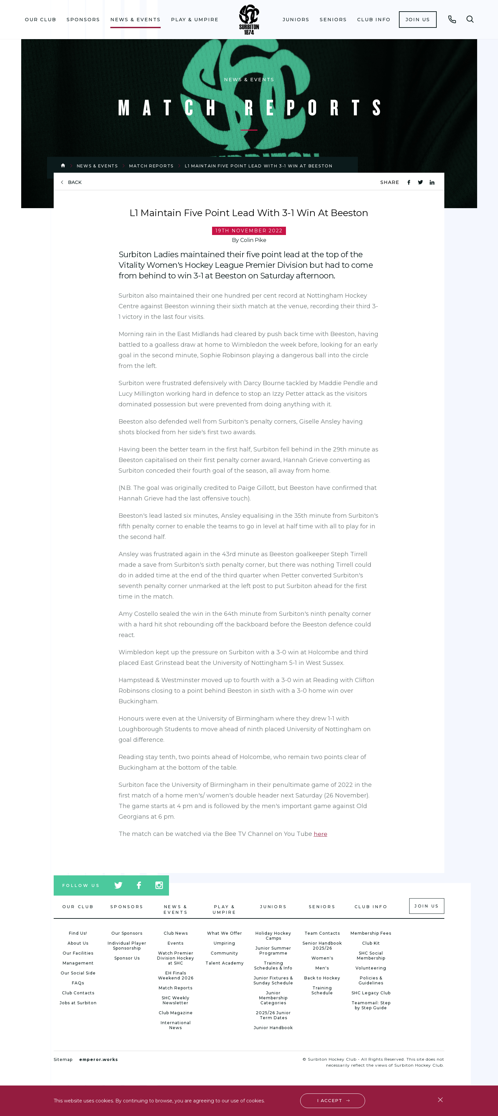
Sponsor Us (127, 958)
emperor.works (98, 1059)
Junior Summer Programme (273, 951)
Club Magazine (176, 1012)
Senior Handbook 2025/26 (322, 946)
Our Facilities (78, 953)
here (320, 834)
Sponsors (83, 20)
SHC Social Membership (371, 956)
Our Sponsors (126, 933)
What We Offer (224, 933)
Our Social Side (78, 972)
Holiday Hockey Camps (273, 936)
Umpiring (224, 943)
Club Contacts (78, 992)
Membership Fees (371, 933)
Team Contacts (322, 933)
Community (224, 953)
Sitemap (63, 1059)
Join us (418, 20)
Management (78, 963)
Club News (176, 933)
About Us (78, 943)
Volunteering (371, 968)
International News (176, 1025)
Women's (322, 958)
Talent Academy (224, 963)
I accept (330, 1100)
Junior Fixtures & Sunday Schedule (273, 980)
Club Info (374, 20)
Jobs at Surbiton (78, 1002)
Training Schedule (322, 990)
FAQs (78, 982)
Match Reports (151, 165)
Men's (322, 968)
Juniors (296, 20)
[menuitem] (40, 19)
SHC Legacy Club (371, 992)
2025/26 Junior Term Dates (273, 1015)
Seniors (333, 20)
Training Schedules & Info (273, 965)
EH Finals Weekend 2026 (176, 975)
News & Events (135, 20)
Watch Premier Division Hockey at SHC (175, 958)
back (75, 182)
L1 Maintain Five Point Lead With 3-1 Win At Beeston (259, 165)
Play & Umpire (195, 20)
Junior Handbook (273, 1027)
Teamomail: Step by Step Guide (371, 1005)
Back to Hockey (322, 977)
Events (176, 943)
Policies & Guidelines (371, 980)
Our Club (40, 20)
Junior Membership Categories (273, 997)
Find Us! (78, 933)
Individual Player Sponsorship (127, 946)
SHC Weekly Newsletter (176, 1000)
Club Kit (371, 943)
